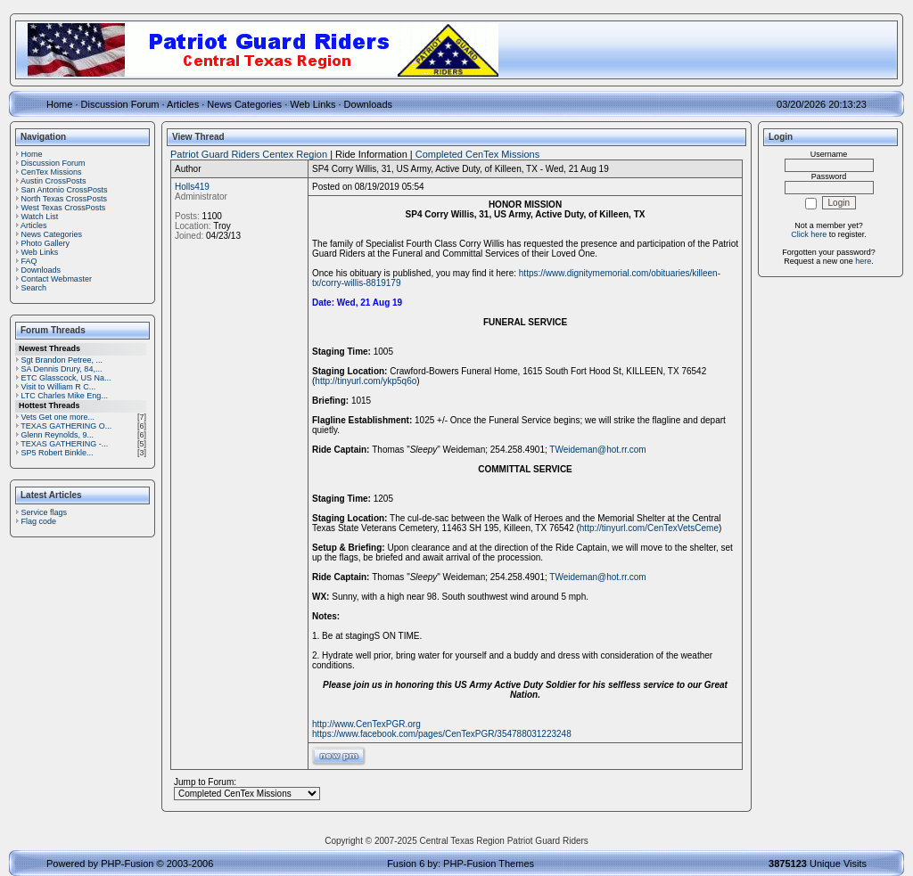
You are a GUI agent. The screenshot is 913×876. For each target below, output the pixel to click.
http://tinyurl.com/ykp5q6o (365, 381)
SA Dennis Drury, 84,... (62, 368)
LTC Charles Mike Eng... (64, 395)
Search (34, 287)
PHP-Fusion (127, 863)
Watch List (40, 216)
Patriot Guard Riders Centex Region (248, 154)
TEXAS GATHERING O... (66, 426)
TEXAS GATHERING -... (64, 443)
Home (59, 104)
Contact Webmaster (56, 278)
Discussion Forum (120, 104)
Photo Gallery (45, 243)
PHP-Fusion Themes (488, 863)
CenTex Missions (51, 172)
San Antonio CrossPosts (64, 189)
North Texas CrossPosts (64, 198)
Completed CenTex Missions (477, 154)
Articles (183, 104)
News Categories (244, 104)
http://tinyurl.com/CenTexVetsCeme (649, 528)
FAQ (29, 261)
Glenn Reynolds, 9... (58, 434)
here (863, 261)
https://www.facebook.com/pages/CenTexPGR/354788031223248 (442, 734)
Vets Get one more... (58, 417)
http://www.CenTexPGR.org (366, 724)
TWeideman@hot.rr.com (597, 449)
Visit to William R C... (58, 386)
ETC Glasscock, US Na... (66, 377)
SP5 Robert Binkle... (57, 452)
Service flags (44, 512)
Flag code (39, 521)
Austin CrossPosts (53, 180)
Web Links (312, 104)
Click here (809, 234)
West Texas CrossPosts (63, 207)
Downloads (368, 104)
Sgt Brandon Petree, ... (62, 360)
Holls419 (192, 187)
